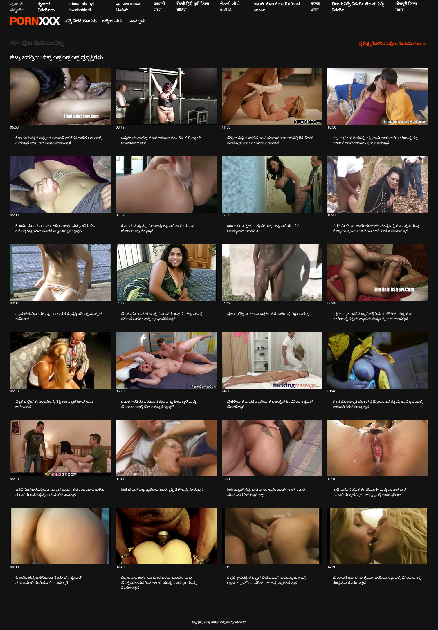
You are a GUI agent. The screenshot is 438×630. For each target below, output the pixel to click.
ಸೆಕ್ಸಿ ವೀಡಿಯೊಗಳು (81, 21)
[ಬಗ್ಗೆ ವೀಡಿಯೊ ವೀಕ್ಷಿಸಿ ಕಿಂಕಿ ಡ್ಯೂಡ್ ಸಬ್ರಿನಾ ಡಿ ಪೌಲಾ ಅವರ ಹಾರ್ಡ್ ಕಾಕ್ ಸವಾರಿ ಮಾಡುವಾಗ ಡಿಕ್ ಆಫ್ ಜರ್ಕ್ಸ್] (272, 448)
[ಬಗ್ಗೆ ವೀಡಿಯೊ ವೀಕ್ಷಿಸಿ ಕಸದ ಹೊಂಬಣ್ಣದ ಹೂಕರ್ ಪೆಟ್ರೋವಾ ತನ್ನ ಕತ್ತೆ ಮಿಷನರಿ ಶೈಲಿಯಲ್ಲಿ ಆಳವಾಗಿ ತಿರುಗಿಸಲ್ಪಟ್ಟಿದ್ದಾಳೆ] (377, 360)
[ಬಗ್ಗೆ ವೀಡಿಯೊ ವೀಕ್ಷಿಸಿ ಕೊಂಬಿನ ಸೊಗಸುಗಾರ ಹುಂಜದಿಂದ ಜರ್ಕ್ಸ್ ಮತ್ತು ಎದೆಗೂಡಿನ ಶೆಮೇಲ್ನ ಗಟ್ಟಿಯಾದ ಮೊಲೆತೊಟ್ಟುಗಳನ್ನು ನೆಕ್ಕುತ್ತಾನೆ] (60, 184)
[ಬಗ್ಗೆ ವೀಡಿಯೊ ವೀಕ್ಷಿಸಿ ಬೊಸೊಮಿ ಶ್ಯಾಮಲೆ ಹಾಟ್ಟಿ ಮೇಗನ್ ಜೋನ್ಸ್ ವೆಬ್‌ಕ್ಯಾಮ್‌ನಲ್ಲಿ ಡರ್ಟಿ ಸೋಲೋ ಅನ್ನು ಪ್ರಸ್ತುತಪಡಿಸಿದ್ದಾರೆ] (166, 272)
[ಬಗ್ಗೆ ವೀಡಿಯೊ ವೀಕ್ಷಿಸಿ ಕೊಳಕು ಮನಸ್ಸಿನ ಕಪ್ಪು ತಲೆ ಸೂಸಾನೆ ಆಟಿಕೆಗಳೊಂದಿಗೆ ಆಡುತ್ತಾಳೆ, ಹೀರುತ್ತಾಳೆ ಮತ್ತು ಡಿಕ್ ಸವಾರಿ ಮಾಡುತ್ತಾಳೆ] (60, 96)
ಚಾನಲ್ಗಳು (137, 21)
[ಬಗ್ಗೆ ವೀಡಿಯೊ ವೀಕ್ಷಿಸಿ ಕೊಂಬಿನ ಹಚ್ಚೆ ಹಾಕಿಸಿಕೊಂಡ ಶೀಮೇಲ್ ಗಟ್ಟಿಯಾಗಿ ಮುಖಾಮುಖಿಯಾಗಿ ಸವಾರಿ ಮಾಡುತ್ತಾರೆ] (60, 536)
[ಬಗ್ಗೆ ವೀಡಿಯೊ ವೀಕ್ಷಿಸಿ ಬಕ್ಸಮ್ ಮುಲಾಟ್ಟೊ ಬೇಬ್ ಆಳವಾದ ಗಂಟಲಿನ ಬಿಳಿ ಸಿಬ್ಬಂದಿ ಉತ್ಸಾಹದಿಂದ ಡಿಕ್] (166, 96)
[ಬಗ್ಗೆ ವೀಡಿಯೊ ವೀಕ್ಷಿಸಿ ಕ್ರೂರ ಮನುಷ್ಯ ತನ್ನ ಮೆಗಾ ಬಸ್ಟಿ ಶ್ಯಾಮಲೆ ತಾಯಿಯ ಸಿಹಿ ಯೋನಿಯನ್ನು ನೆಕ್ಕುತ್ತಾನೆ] (166, 184)
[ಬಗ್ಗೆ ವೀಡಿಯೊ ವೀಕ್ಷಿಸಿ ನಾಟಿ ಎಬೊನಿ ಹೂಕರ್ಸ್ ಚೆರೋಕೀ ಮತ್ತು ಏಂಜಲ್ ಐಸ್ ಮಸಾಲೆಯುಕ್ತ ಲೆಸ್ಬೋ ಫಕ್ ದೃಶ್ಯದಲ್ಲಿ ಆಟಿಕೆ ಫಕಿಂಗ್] (377, 448)
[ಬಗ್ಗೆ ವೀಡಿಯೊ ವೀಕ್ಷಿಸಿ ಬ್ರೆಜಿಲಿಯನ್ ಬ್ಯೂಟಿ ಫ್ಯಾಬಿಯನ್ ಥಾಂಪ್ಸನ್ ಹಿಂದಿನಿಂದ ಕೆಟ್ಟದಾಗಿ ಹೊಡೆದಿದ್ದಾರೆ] (272, 360)
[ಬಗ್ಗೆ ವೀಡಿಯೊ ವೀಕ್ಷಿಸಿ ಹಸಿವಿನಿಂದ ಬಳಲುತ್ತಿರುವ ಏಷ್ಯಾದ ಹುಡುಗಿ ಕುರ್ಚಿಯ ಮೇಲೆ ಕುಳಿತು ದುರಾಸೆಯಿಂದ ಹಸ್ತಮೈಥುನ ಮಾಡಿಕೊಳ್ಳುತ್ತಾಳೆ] (60, 448)
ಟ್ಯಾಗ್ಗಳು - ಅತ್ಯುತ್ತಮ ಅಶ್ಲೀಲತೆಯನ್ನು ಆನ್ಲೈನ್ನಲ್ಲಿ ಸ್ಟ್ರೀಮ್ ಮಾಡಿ (35, 21)
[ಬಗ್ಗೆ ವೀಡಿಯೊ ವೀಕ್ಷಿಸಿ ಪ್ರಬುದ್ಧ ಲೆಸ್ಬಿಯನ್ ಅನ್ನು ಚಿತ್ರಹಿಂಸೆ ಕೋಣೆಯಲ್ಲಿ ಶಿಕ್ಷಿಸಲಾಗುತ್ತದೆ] (272, 272)
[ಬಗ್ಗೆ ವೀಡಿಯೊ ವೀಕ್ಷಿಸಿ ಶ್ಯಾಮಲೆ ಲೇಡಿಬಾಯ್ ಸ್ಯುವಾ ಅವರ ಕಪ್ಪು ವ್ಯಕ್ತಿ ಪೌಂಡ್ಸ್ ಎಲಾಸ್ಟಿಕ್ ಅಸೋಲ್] (60, 272)
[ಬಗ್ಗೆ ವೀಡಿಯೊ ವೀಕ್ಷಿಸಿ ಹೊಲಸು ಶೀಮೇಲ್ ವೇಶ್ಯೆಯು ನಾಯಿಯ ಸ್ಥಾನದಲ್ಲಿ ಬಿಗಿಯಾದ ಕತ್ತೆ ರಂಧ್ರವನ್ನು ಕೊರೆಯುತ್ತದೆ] (377, 536)
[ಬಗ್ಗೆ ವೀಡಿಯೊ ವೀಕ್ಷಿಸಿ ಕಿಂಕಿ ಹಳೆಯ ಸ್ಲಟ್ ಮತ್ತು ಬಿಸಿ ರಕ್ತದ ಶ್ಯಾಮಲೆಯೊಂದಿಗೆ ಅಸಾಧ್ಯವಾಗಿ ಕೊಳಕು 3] (272, 184)
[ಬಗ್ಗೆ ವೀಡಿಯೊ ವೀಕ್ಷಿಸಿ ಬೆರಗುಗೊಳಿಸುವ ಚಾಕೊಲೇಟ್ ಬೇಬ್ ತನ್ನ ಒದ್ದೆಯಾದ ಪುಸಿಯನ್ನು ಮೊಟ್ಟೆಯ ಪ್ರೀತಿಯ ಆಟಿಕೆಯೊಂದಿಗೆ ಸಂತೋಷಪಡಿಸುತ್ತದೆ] (377, 184)
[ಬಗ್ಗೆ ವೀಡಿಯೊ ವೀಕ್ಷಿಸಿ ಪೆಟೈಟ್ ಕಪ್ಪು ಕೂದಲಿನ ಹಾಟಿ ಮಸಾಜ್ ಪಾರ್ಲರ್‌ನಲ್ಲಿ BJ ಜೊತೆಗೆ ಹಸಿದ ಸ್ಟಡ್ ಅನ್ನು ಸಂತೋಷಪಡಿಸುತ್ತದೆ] (272, 96)
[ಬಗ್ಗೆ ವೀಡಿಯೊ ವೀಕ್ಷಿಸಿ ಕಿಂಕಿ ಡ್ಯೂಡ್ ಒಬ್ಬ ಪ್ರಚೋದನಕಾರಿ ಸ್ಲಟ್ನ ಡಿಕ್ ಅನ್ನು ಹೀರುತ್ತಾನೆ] (166, 448)
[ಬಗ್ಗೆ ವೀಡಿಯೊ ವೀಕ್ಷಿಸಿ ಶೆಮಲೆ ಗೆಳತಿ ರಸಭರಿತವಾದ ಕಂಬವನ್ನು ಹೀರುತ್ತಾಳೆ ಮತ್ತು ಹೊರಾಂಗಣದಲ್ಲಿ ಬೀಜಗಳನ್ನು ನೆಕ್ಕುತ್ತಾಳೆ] (166, 360)
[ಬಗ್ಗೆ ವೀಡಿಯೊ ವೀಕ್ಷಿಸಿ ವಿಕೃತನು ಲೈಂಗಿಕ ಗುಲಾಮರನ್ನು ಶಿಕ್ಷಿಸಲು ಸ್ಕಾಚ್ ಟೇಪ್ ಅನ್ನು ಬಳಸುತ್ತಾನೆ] (60, 360)
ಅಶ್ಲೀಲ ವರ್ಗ (112, 21)
